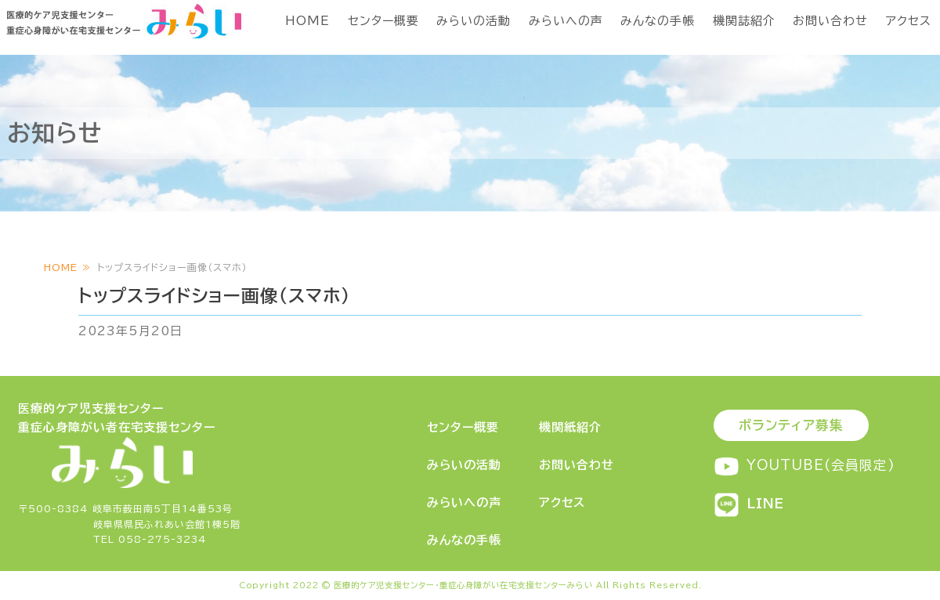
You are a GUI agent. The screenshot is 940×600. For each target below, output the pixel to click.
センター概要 (383, 21)
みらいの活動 (473, 21)
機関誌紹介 (744, 21)
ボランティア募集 (791, 425)
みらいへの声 (566, 21)
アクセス (908, 21)
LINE (748, 503)
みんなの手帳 (657, 21)
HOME (307, 21)
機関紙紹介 (570, 427)
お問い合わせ (830, 21)
